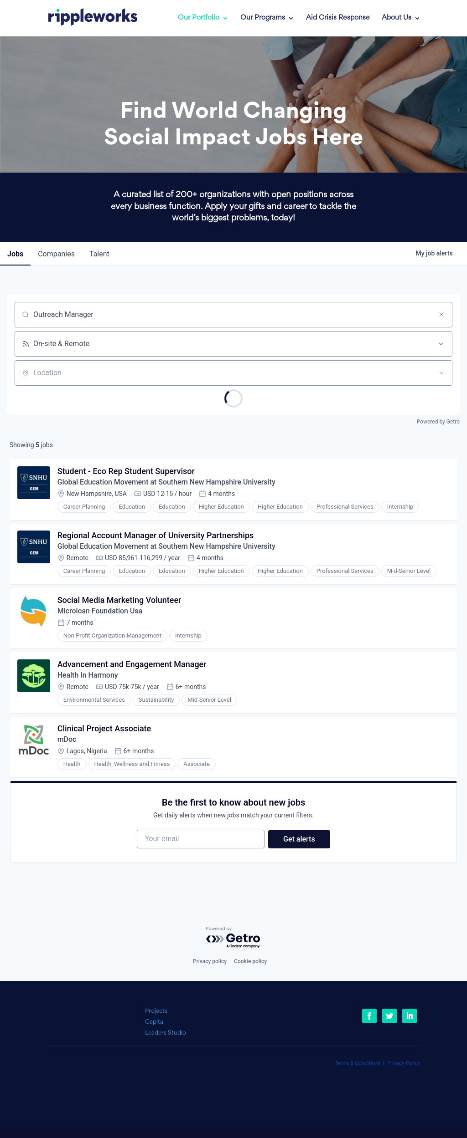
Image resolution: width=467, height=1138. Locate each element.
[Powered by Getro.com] (233, 938)
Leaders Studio (165, 1033)
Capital (155, 1022)
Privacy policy (210, 961)
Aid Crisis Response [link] (338, 18)
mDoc (67, 741)
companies (56, 254)
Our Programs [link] (262, 18)
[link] (86, 18)
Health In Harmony (88, 676)
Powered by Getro (438, 421)
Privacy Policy (403, 1063)
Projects (156, 1011)
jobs (15, 254)
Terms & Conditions (357, 1063)
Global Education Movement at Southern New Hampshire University (167, 482)
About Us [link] (396, 18)
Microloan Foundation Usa (100, 611)
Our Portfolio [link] (198, 18)
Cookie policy (250, 961)
